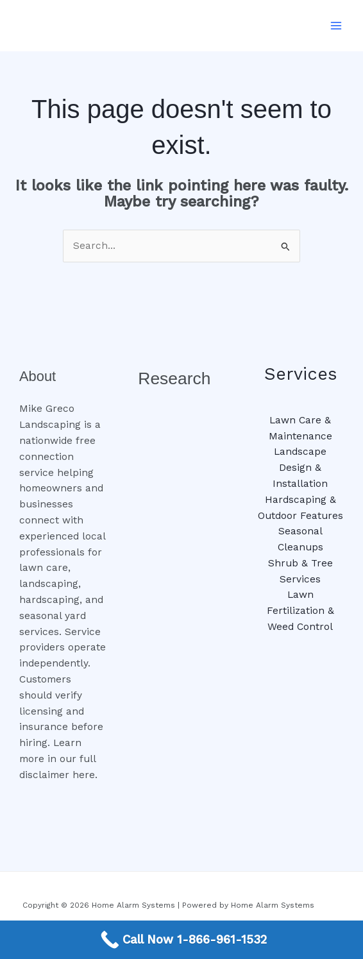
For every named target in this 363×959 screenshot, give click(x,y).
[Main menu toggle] (336, 25)
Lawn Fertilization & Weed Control (300, 610)
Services (300, 374)
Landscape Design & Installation (300, 467)
